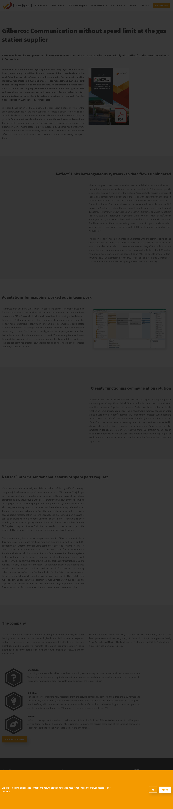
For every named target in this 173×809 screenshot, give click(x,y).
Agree (165, 789)
